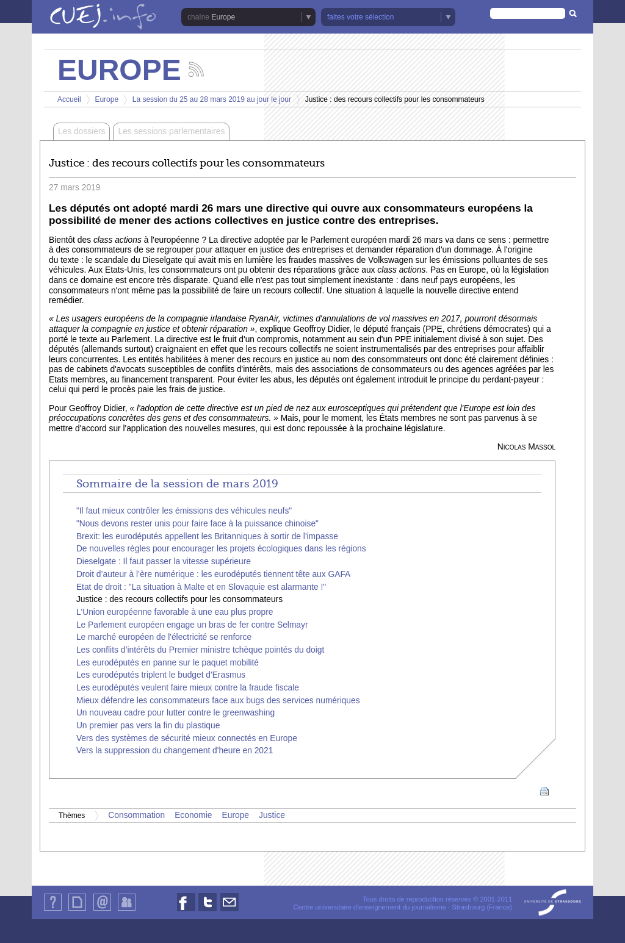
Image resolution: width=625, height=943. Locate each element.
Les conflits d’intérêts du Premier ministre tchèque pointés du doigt (200, 649)
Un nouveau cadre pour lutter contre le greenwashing (175, 712)
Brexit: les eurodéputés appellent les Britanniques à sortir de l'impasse (207, 536)
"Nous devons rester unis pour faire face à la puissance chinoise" (197, 523)
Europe (223, 17)
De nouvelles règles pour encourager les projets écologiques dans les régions (221, 548)
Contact (102, 910)
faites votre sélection (360, 17)
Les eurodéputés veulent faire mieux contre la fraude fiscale (187, 687)
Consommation (136, 815)
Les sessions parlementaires (171, 131)
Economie (193, 815)
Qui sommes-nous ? (53, 910)
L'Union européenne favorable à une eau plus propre (174, 612)
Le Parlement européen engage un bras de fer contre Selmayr (192, 624)
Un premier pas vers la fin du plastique (148, 725)
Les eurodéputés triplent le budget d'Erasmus (160, 674)
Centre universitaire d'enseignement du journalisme (369, 907)
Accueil (69, 99)
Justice (272, 815)
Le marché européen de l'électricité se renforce (163, 637)
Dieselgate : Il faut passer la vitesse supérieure (163, 561)
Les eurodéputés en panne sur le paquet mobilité (167, 662)
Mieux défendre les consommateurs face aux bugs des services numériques (218, 700)
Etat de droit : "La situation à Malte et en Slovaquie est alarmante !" (201, 587)
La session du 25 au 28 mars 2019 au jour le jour (211, 99)
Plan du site (76, 910)
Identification (126, 910)
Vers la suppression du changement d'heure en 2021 (174, 750)
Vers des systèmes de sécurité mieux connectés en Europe (186, 738)
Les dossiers (81, 131)
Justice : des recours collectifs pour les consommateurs (179, 599)
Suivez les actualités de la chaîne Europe (196, 69)
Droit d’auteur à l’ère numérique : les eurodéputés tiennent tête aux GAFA (213, 574)
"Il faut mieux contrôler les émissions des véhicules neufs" (184, 510)
